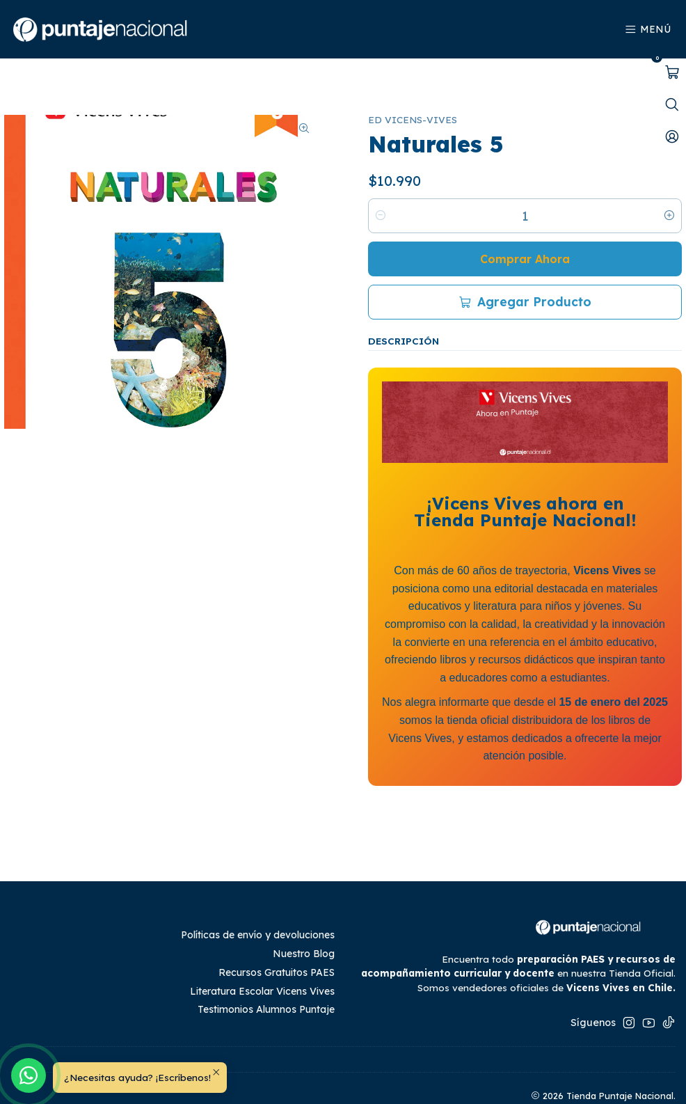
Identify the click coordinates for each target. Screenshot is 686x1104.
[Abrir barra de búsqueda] (672, 104)
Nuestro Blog (304, 925)
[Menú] (648, 29)
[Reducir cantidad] (380, 187)
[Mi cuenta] (672, 136)
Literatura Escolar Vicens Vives (262, 962)
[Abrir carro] (672, 72)
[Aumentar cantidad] (669, 187)
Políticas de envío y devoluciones (258, 906)
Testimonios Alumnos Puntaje (266, 981)
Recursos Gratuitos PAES (276, 944)
